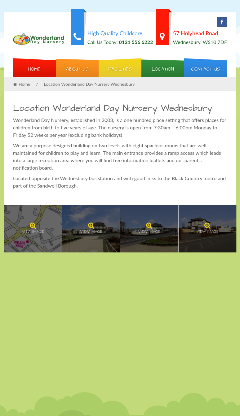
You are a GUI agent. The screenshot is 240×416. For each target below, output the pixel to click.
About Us (77, 69)
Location (163, 69)
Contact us (205, 69)
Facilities (120, 69)
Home (34, 69)
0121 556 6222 (136, 42)
